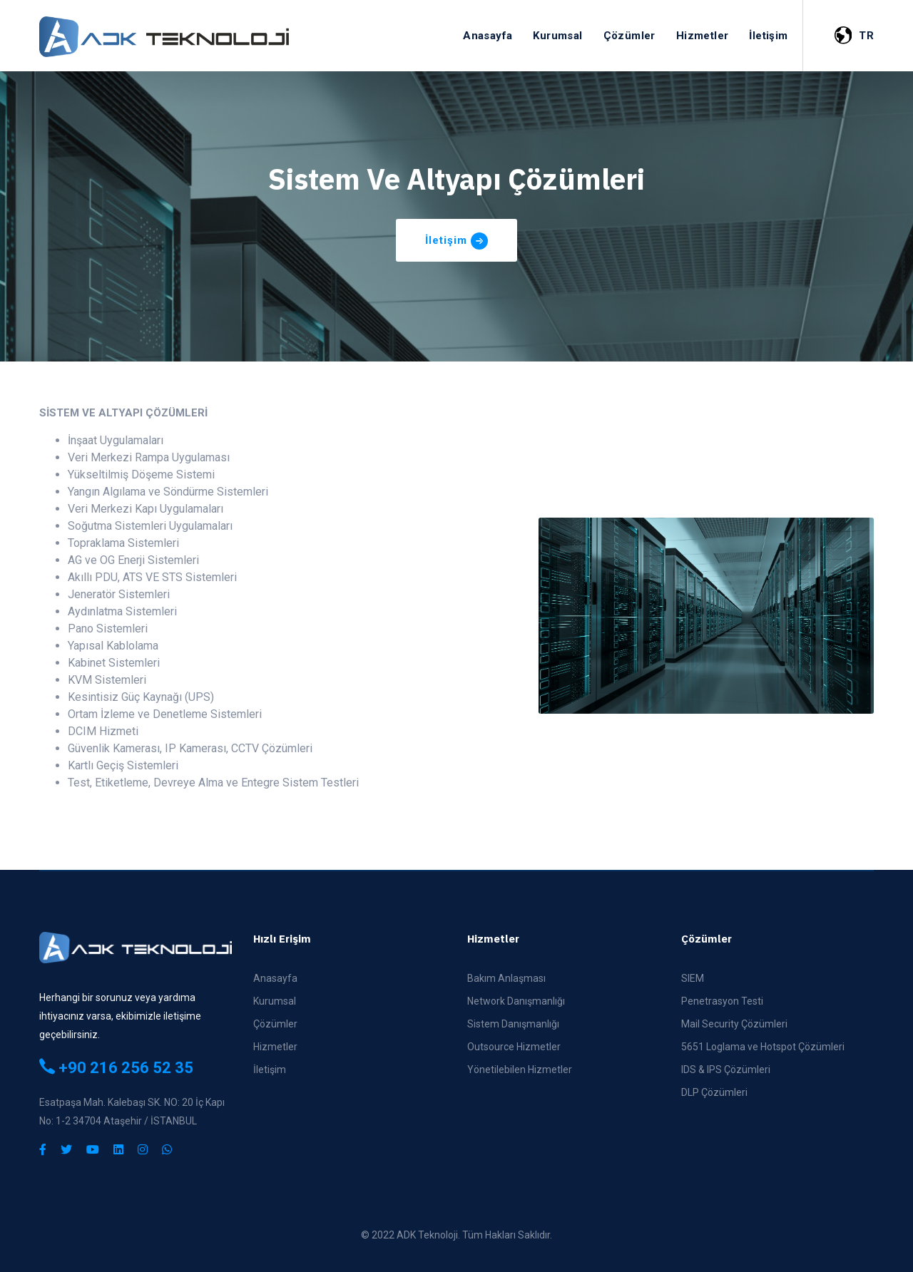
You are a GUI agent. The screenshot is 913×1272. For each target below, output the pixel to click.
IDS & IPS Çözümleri (725, 1069)
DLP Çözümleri (714, 1092)
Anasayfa (275, 978)
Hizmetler (275, 1046)
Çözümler (275, 1024)
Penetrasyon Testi (722, 1001)
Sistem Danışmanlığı (513, 1024)
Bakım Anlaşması (506, 978)
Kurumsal (274, 1001)
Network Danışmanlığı (516, 1001)
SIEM (692, 978)
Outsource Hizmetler (514, 1046)
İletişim (269, 1069)
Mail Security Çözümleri (734, 1024)
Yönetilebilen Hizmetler (519, 1069)
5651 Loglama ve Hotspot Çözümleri (763, 1046)
